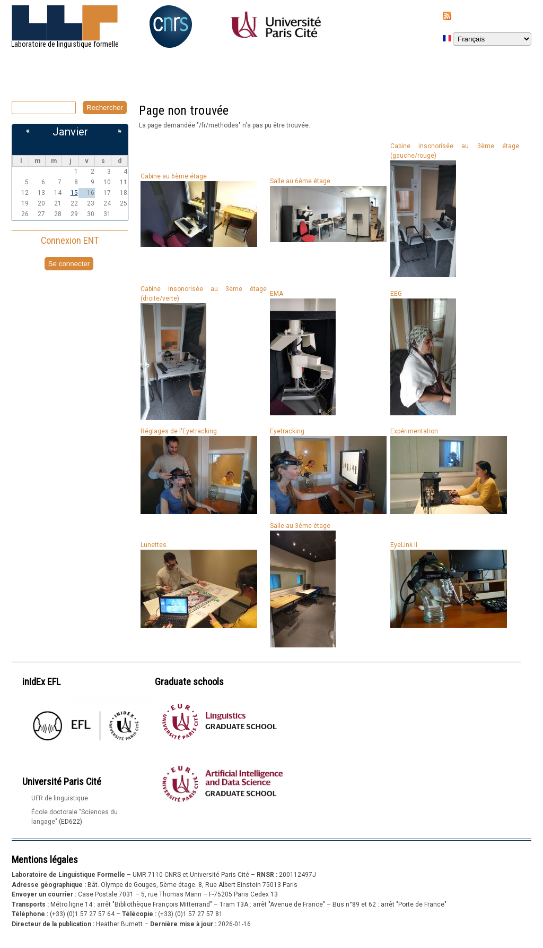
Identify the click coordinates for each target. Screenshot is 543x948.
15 (74, 193)
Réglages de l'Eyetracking (179, 431)
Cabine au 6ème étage (174, 176)
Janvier (70, 131)
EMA (276, 293)
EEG (396, 293)
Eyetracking (287, 431)
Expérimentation (414, 431)
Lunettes (154, 545)
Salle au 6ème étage (300, 181)
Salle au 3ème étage (300, 525)
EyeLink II (403, 545)
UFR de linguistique (59, 798)
